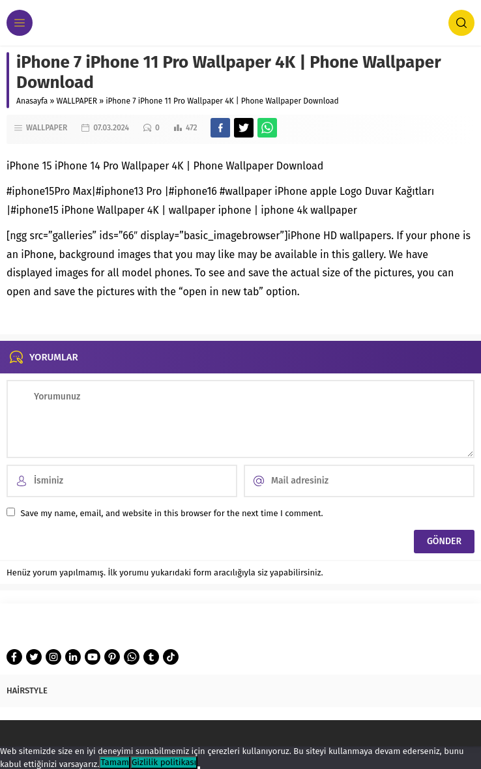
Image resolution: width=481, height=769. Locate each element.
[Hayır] (198, 767)
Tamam (114, 762)
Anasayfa (32, 101)
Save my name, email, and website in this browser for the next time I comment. (171, 513)
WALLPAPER (77, 101)
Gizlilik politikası (164, 762)
